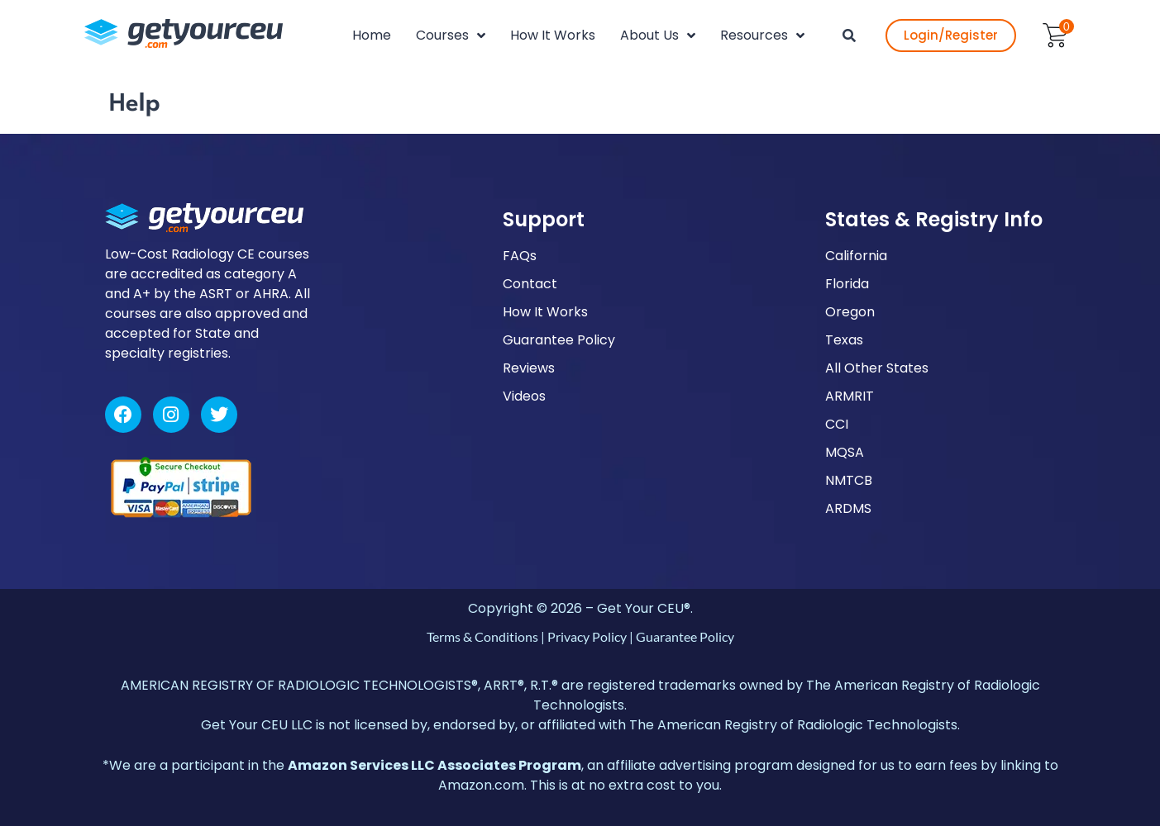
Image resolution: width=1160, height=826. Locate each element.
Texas (844, 339)
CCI (836, 424)
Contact (530, 283)
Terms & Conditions (482, 636)
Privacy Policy (587, 636)
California (856, 255)
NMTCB (848, 480)
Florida (847, 283)
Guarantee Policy (559, 339)
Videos (524, 396)
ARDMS (848, 508)
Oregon (850, 311)
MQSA (844, 452)
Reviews (529, 367)
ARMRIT (849, 396)
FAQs (520, 255)
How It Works (545, 311)
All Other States (876, 367)
